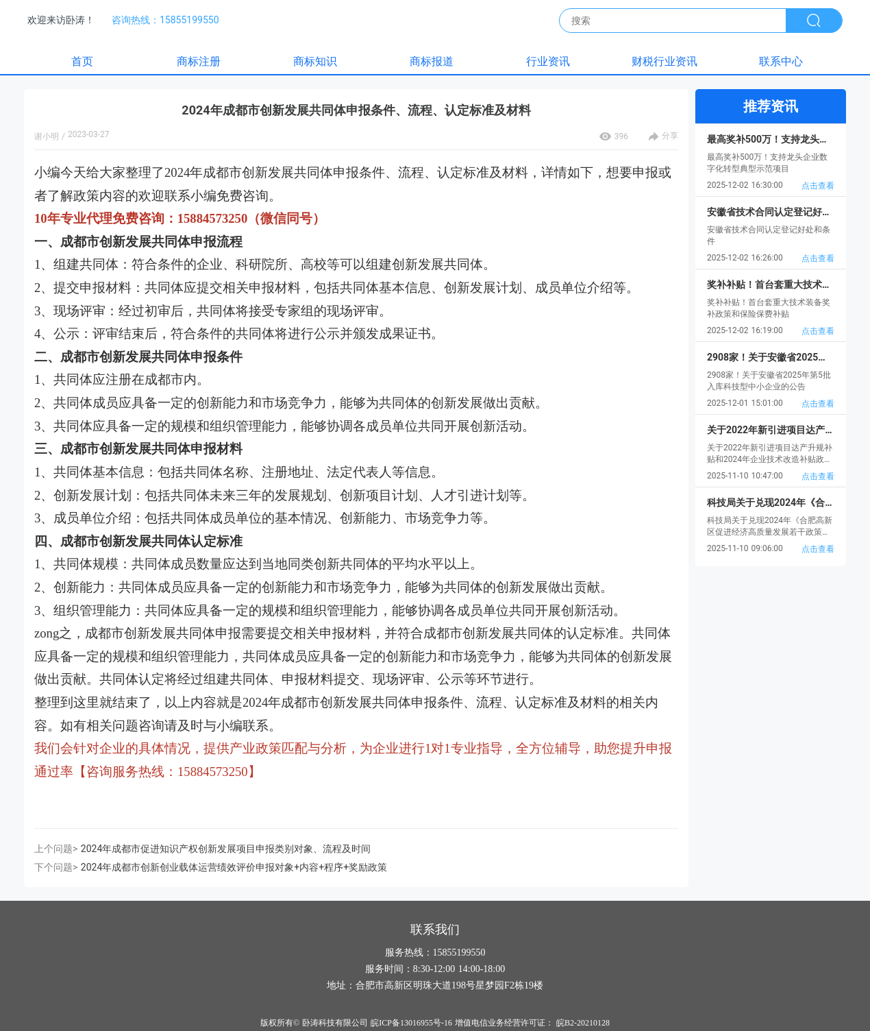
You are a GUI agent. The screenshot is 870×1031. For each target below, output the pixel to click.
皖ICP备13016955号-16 (411, 1023)
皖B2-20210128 (583, 1023)
